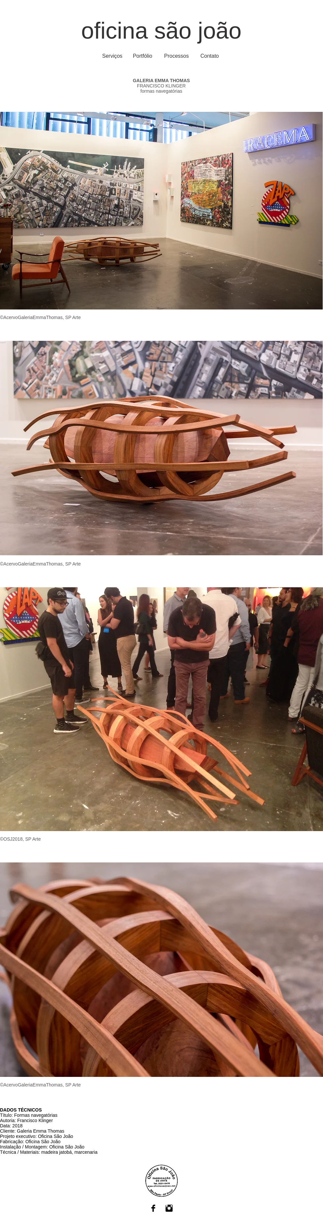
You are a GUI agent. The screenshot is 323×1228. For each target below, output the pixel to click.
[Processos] (176, 56)
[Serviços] (112, 56)
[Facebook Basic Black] (153, 1208)
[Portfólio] (142, 56)
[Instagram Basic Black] (169, 1208)
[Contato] (209, 56)
